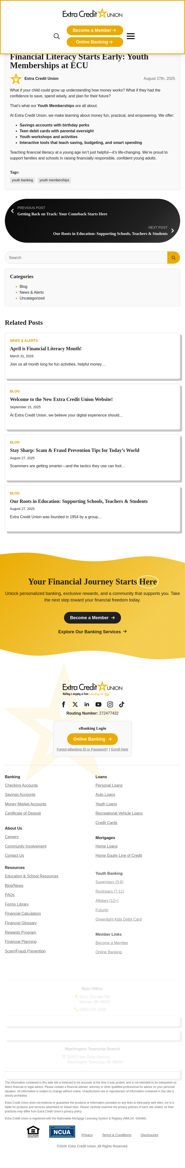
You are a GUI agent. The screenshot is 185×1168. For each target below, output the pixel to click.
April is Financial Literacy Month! (46, 364)
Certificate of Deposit (23, 824)
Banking (12, 787)
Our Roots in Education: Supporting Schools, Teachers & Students (79, 517)
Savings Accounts (20, 805)
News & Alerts (32, 292)
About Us (13, 839)
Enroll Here (119, 749)
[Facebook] (63, 704)
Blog (23, 286)
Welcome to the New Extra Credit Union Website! (61, 415)
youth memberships (54, 180)
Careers (12, 847)
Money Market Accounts (25, 815)
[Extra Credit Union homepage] (92, 14)
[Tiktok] (122, 704)
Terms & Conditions (116, 1135)
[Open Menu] (131, 36)
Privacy (87, 1135)
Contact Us (14, 866)
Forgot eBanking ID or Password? (82, 749)
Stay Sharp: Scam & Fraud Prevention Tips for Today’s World (74, 466)
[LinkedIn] (87, 704)
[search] (173, 257)
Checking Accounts (21, 796)
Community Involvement (26, 857)
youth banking (22, 180)
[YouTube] (98, 704)
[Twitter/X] (75, 704)
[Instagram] (110, 704)
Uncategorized (32, 298)
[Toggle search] (56, 36)
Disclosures (149, 1135)
